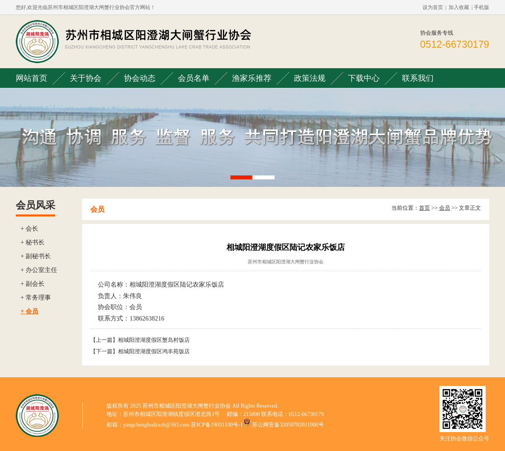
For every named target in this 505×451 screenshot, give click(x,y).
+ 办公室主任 (39, 269)
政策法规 (309, 78)
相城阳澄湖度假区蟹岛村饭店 (154, 340)
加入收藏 (459, 7)
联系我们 (418, 78)
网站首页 (31, 78)
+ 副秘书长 (36, 256)
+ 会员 (29, 311)
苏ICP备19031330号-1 (217, 425)
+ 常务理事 (36, 297)
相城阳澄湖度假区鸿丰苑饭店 (154, 351)
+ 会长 (29, 228)
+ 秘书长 (33, 242)
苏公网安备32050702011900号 (288, 425)
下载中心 (364, 78)
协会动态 (139, 78)
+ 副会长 (33, 283)
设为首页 (433, 7)
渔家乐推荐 (251, 78)
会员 (444, 208)
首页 (424, 208)
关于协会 (85, 78)
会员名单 (193, 78)
